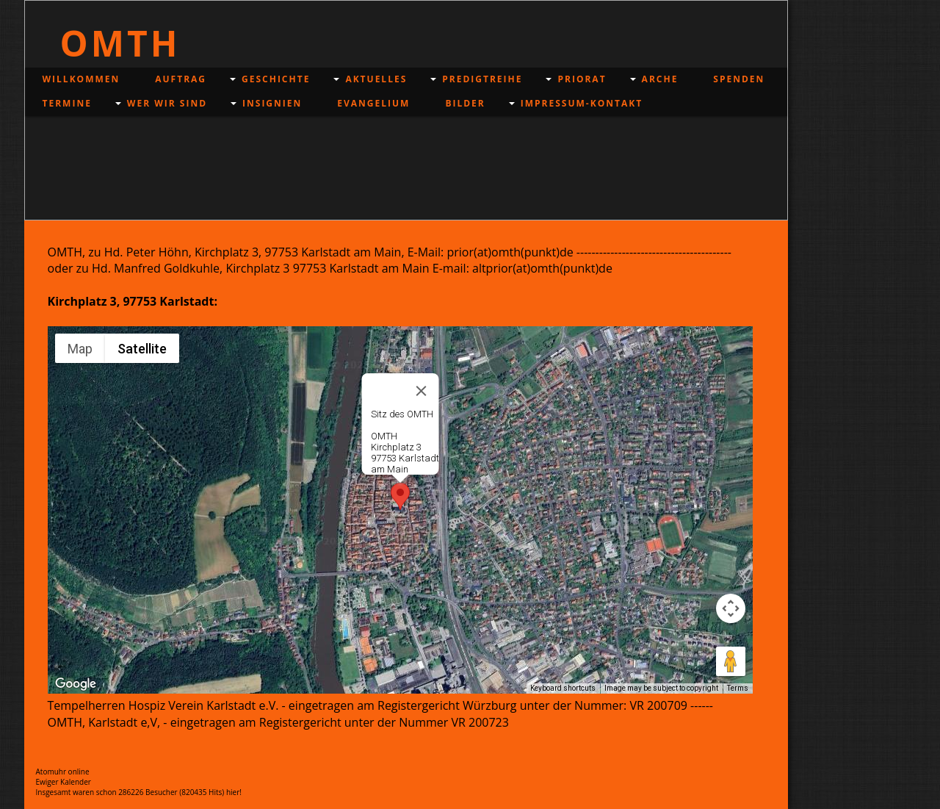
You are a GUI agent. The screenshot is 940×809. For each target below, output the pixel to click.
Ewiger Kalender (63, 782)
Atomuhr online (63, 771)
